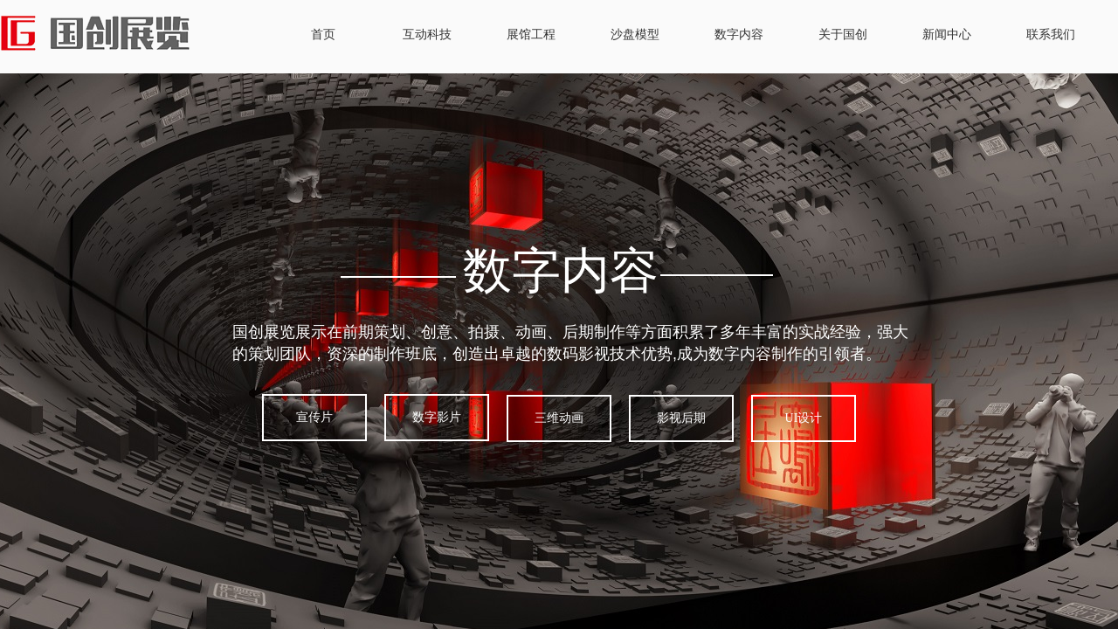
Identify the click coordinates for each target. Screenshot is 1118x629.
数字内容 (738, 34)
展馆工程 (531, 34)
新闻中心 (946, 34)
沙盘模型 (635, 34)
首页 (323, 34)
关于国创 (842, 34)
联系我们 (1050, 34)
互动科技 (427, 34)
